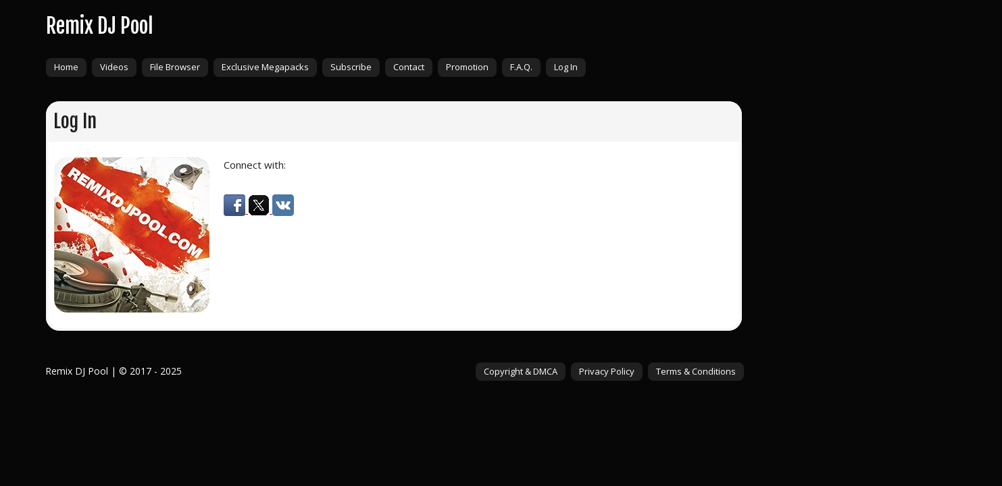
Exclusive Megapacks (265, 67)
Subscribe (351, 67)
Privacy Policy (606, 371)
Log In (566, 67)
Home (66, 67)
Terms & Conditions (696, 371)
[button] (236, 209)
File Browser (175, 67)
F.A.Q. (521, 67)
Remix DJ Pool (99, 26)
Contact (408, 67)
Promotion (467, 67)
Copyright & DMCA (520, 371)
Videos (114, 67)
